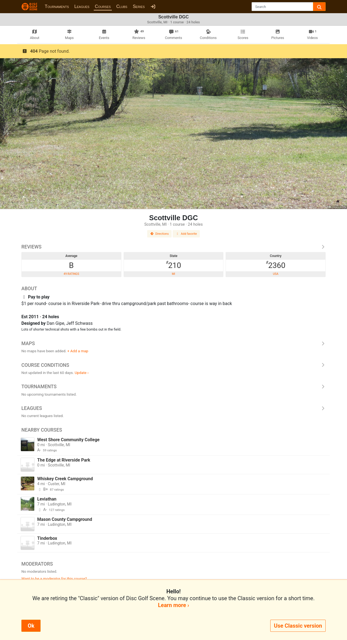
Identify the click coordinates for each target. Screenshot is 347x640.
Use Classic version (298, 625)
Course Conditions (173, 365)
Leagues (81, 6)
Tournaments (57, 6)
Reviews (173, 247)
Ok (31, 625)
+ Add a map (77, 351)
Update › (82, 372)
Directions (159, 234)
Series (139, 6)
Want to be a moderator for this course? (54, 578)
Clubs (121, 6)
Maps (173, 343)
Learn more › (173, 605)
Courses (103, 6)
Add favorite (186, 234)
